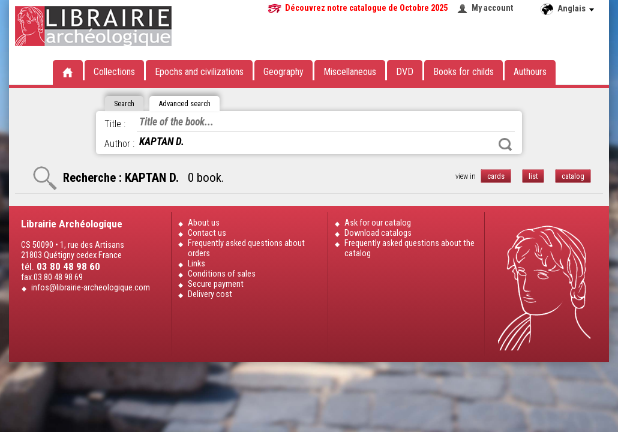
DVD (404, 71)
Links (196, 264)
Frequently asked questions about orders (246, 248)
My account (493, 8)
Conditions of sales (222, 274)
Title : (114, 124)
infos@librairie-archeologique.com (90, 288)
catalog (573, 176)
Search (505, 144)
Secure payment (216, 284)
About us (204, 223)
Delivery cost (210, 294)
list (533, 176)
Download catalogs (378, 233)
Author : (119, 143)
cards (496, 176)
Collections (114, 71)
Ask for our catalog (377, 223)
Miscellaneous (349, 71)
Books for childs (463, 71)
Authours (530, 71)
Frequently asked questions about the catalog (409, 248)
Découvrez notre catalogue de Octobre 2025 (366, 8)
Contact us (207, 233)
